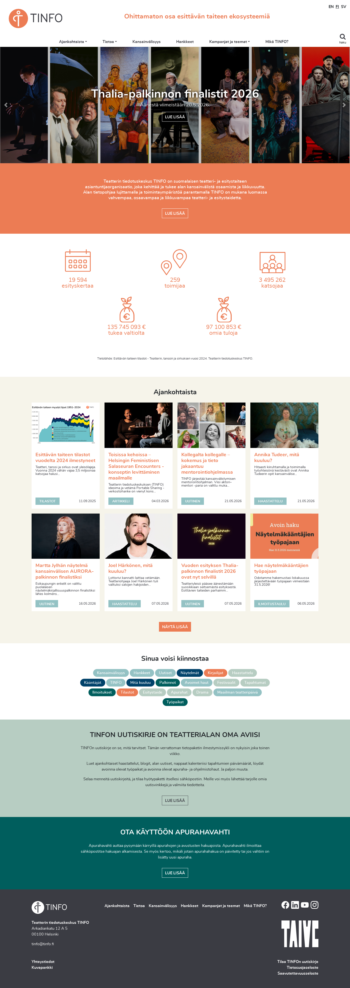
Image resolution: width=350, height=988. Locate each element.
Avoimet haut (197, 683)
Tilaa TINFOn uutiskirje (297, 962)
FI (337, 7)
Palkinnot (167, 683)
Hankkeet (186, 42)
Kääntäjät (92, 683)
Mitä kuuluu (140, 683)
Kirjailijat (215, 673)
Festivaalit (226, 683)
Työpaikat (175, 702)
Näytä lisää (175, 627)
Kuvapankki (42, 968)
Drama (202, 692)
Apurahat (179, 692)
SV (343, 7)
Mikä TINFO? (278, 42)
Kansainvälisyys (148, 42)
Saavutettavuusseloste (298, 973)
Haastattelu (242, 673)
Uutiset (165, 673)
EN (331, 7)
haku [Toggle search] (342, 42)
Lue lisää (175, 117)
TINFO (116, 683)
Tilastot (127, 692)
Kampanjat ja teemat (229, 42)
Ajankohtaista (72, 42)
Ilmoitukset (102, 692)
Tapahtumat (255, 683)
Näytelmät (190, 673)
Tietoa (109, 42)
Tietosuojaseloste (302, 968)
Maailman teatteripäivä (237, 692)
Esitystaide (152, 692)
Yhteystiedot (43, 962)
